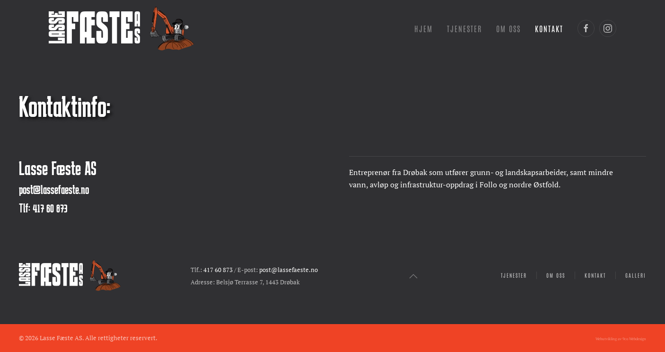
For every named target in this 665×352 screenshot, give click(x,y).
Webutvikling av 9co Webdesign (620, 338)
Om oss (555, 275)
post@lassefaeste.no (54, 189)
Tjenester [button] (464, 28)
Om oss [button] (508, 28)
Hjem (423, 28)
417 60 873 (218, 270)
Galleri (635, 275)
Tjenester (514, 275)
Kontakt (549, 28)
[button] (413, 276)
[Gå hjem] (121, 28)
